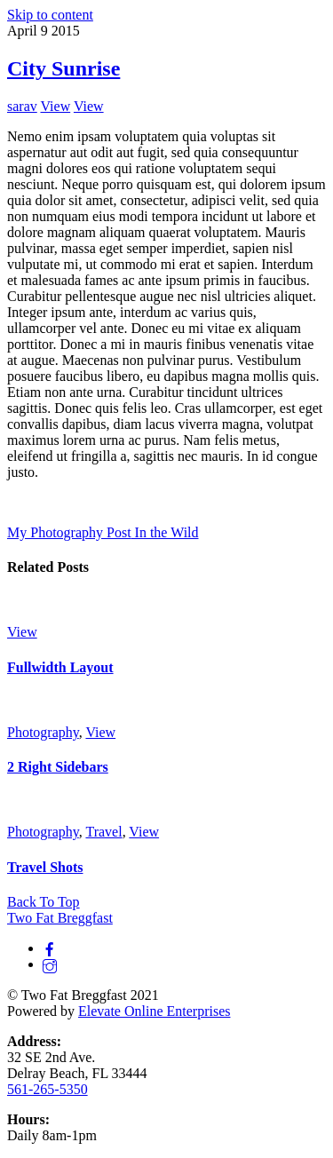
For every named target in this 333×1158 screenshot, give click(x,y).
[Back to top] (43, 901)
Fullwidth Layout (60, 667)
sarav (22, 106)
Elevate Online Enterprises (154, 1011)
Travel (103, 831)
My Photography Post (69, 532)
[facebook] (50, 948)
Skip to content (50, 14)
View (55, 106)
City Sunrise (63, 68)
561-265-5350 (47, 1089)
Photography (43, 732)
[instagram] (50, 964)
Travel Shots (45, 867)
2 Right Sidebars (57, 766)
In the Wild (165, 532)
